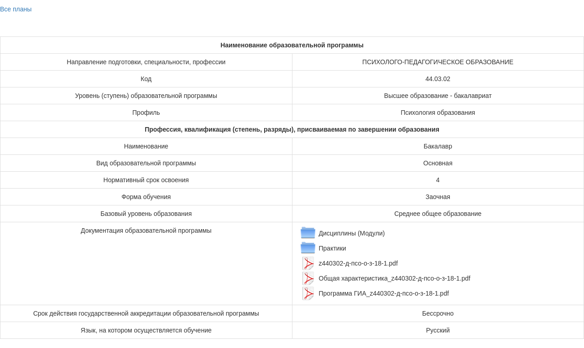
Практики (332, 248)
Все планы (15, 9)
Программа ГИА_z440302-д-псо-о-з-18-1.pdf (384, 293)
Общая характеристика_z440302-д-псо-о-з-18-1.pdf (394, 278)
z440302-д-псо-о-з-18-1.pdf (358, 263)
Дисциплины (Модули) (352, 233)
